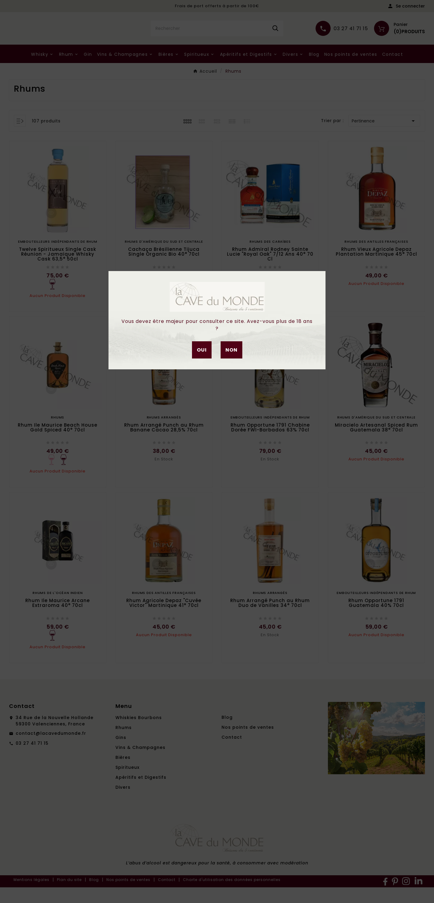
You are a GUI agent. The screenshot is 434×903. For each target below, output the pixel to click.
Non (231, 349)
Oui (202, 349)
